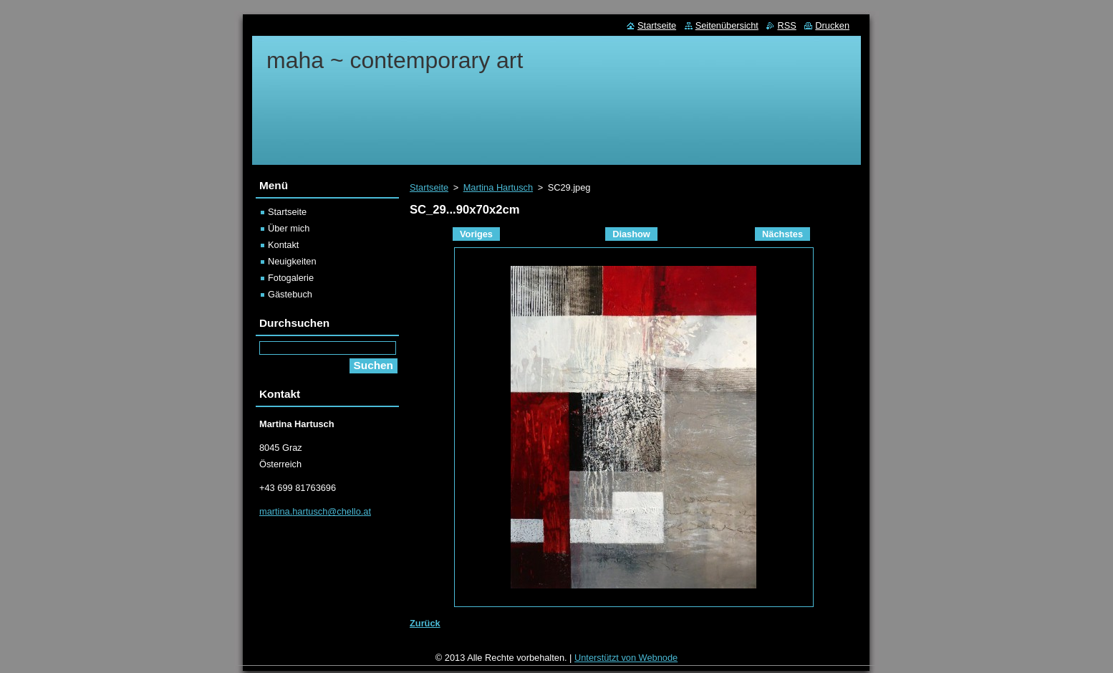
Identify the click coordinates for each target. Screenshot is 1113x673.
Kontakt (283, 244)
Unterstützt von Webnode (626, 661)
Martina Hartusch (498, 187)
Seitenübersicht (726, 25)
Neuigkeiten (292, 261)
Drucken (832, 25)
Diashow (631, 234)
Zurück (425, 623)
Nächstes (782, 234)
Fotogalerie (291, 277)
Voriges (476, 234)
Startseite (429, 187)
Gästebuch (290, 294)
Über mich (288, 228)
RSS (786, 25)
